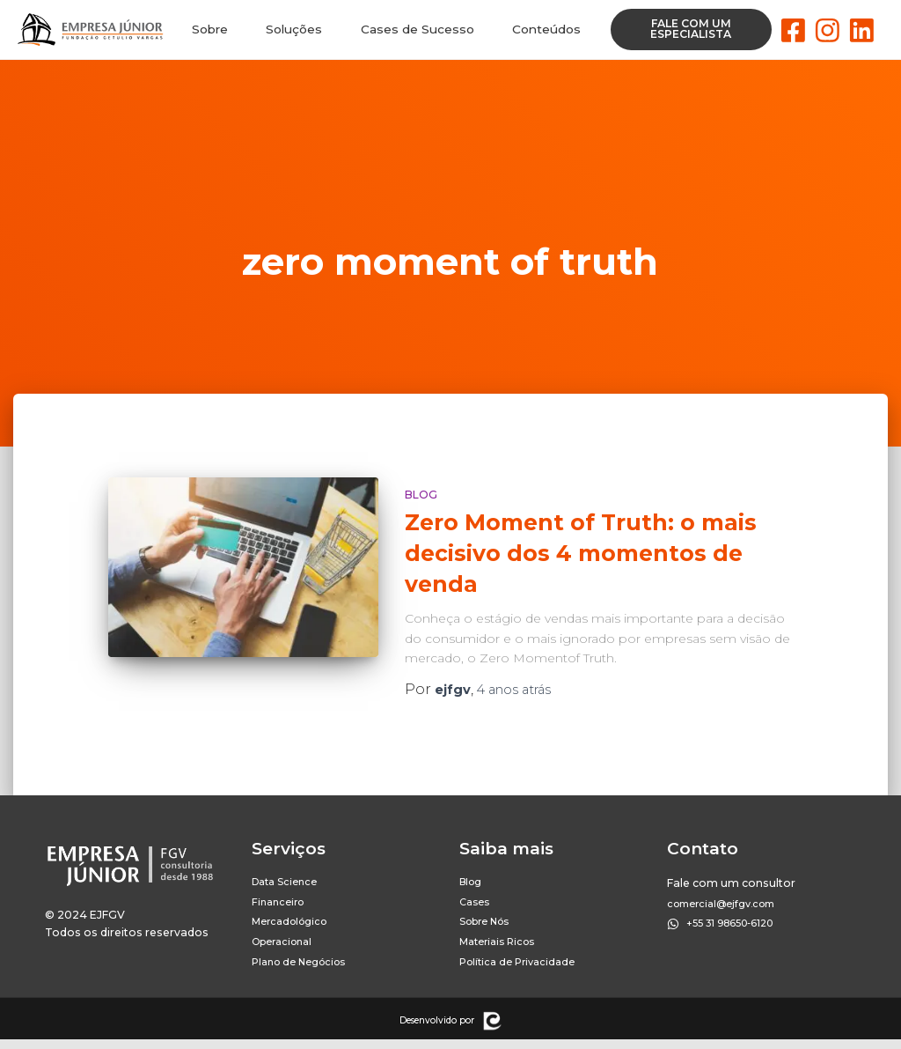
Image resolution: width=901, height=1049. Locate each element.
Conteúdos (546, 30)
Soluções (295, 30)
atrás (525, 689)
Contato (702, 848)
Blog (421, 494)
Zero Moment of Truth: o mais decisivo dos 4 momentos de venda (581, 553)
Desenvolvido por (437, 1029)
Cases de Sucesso (417, 30)
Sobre (210, 30)
